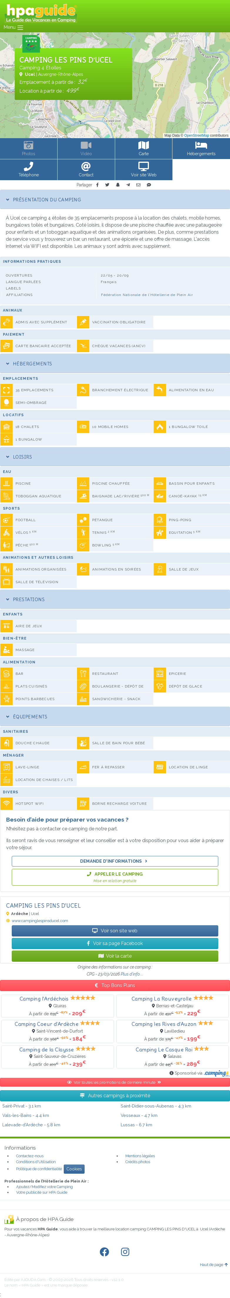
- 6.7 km (136, 1124)
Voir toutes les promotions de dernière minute (115, 1082)
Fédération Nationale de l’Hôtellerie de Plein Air (147, 295)
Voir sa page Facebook (115, 943)
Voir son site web (114, 931)
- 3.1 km (21, 1105)
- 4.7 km (139, 1115)
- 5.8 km (31, 1124)
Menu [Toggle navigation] (14, 27)
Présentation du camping (43, 200)
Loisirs (19, 457)
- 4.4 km (25, 1115)
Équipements (26, 717)
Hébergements (29, 364)
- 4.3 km (156, 1105)
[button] (29, 169)
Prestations (25, 599)
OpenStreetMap (196, 135)
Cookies (74, 1169)
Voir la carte (115, 956)
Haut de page (214, 1264)
